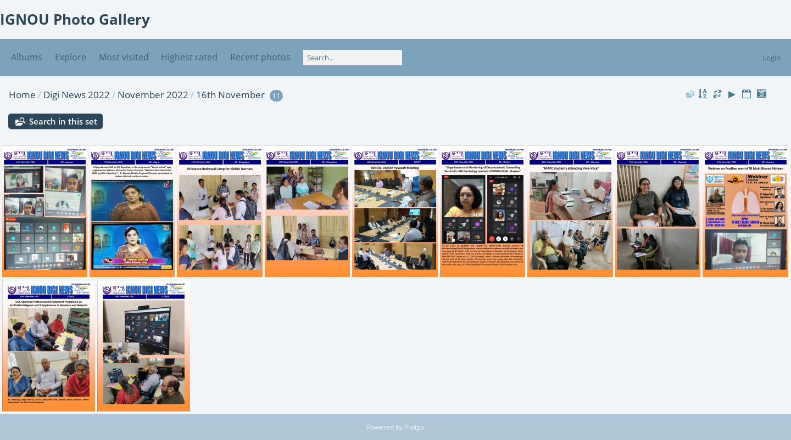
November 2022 (153, 94)
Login (771, 58)
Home (22, 94)
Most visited (124, 57)
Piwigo (414, 427)
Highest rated (189, 57)
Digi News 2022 (76, 94)
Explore (70, 57)
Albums (26, 57)
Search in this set (63, 121)
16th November (230, 94)
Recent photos (260, 57)
